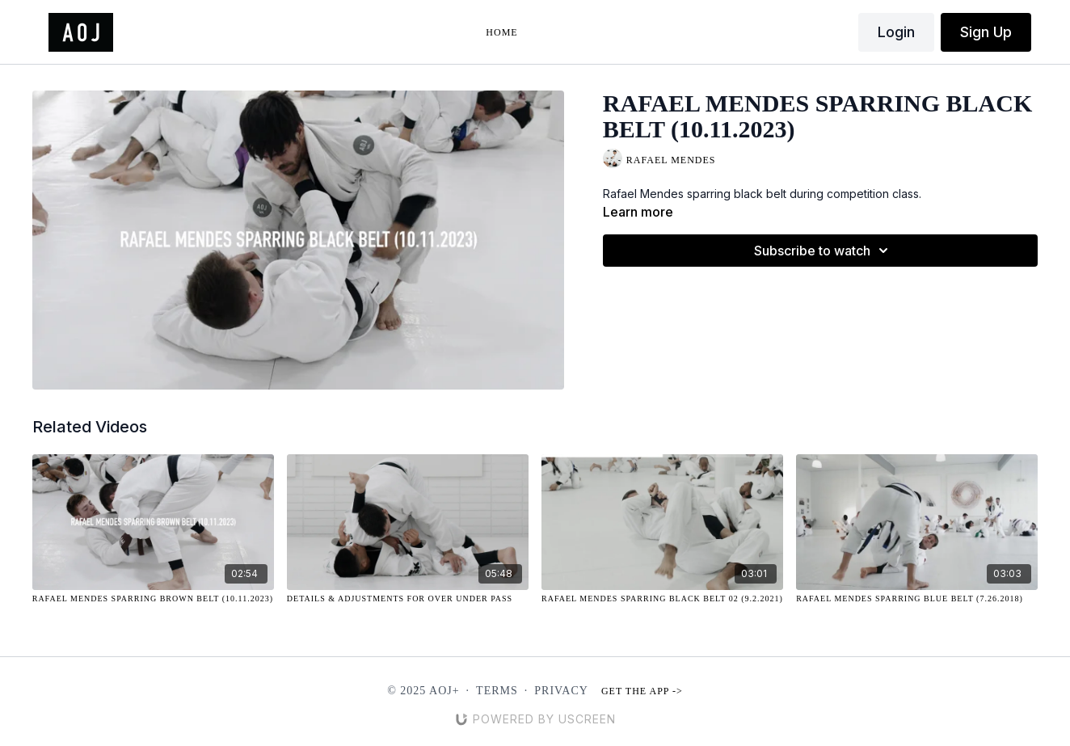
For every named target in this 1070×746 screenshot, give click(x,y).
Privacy (561, 691)
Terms (497, 691)
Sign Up (986, 31)
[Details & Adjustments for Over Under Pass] (408, 598)
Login (896, 31)
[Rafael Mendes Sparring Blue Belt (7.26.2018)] (917, 598)
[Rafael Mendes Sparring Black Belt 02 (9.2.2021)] (662, 598)
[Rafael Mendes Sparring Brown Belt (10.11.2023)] (153, 598)
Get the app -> (642, 691)
